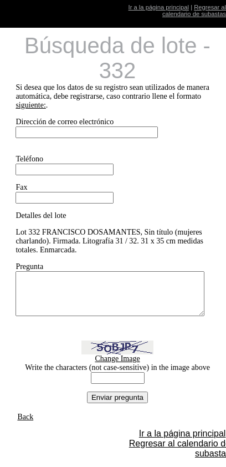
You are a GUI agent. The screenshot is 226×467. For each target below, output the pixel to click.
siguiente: (30, 105)
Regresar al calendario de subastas (194, 10)
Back (25, 425)
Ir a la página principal (159, 7)
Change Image (121, 367)
